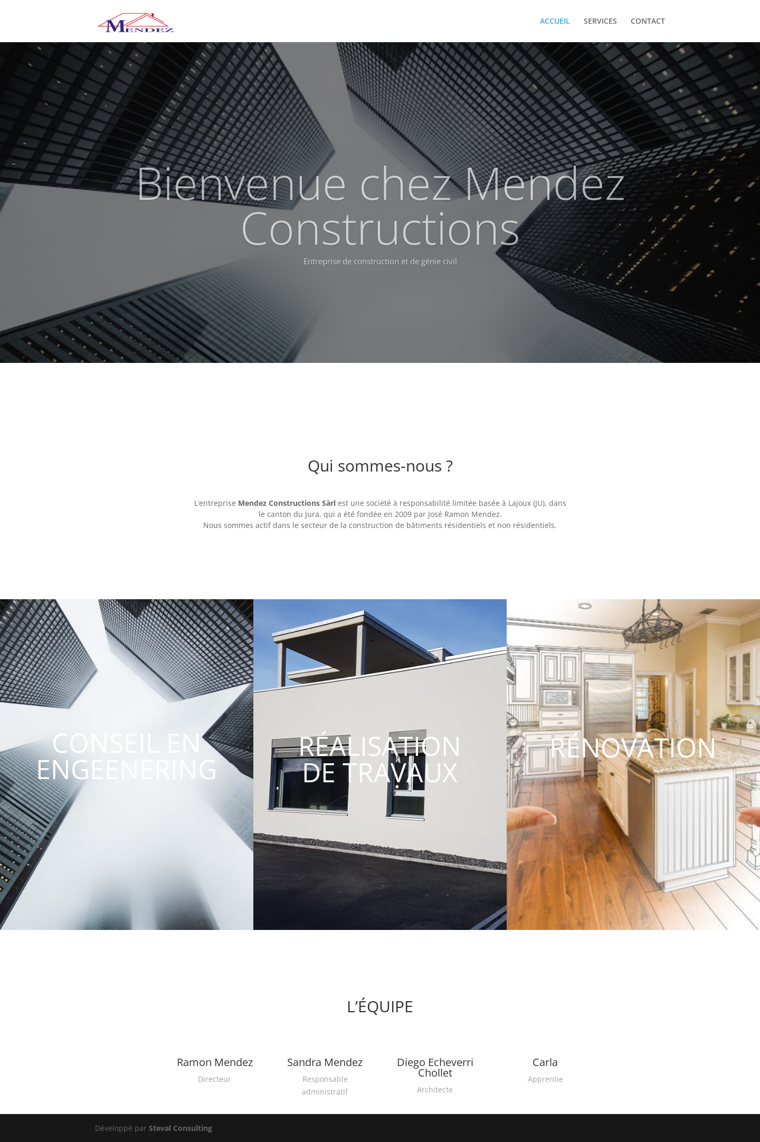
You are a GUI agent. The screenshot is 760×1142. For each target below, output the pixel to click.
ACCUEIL (555, 21)
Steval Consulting (180, 1128)
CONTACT (648, 21)
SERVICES (600, 21)
